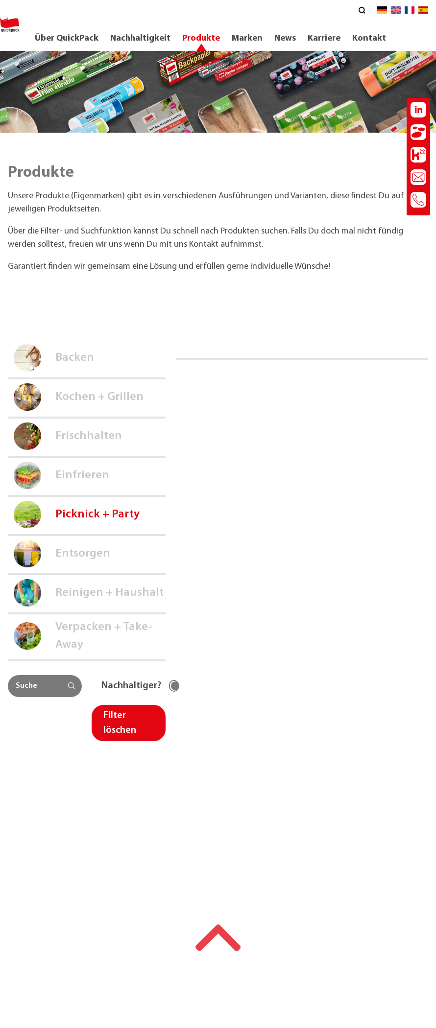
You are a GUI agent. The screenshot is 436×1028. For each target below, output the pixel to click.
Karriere (324, 38)
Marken (247, 38)
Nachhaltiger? (131, 686)
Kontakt (369, 38)
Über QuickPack (66, 38)
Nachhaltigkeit (140, 38)
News (285, 38)
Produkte (201, 38)
